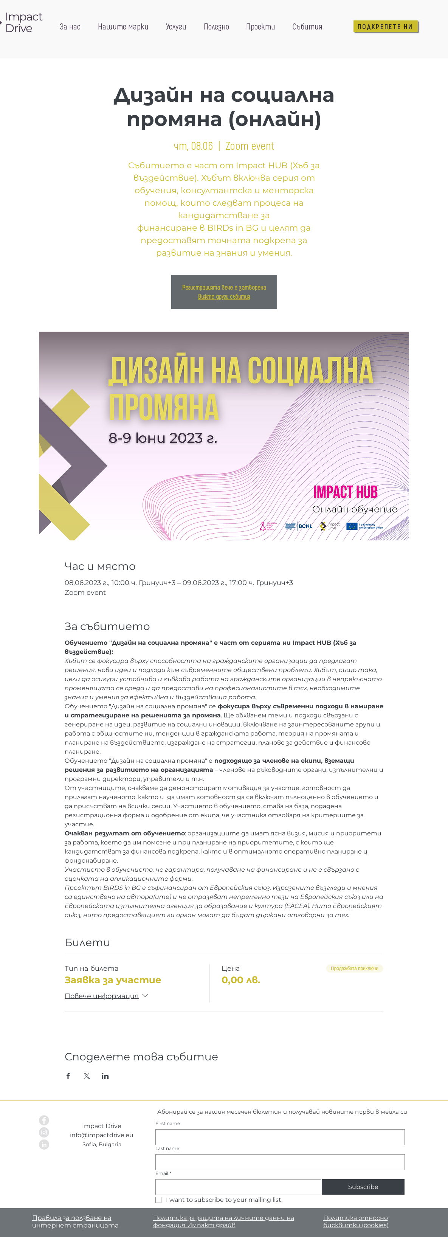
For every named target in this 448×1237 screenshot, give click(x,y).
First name (167, 1123)
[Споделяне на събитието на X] (86, 1076)
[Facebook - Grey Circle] (44, 1120)
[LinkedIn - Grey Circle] (44, 1144)
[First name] (278, 1137)
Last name (167, 1148)
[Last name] (278, 1162)
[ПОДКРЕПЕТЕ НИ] (385, 26)
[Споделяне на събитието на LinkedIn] (105, 1076)
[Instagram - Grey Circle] (44, 1132)
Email (163, 1173)
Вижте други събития (224, 296)
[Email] (236, 1187)
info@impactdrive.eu (101, 1135)
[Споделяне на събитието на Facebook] (68, 1076)
